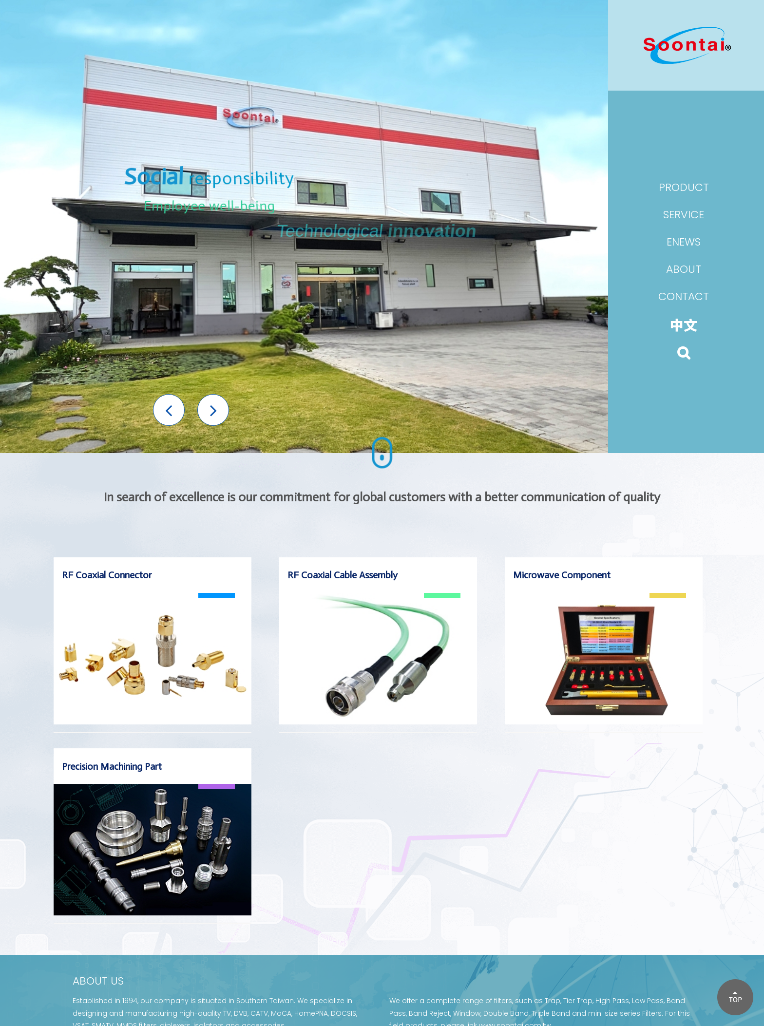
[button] (169, 410)
